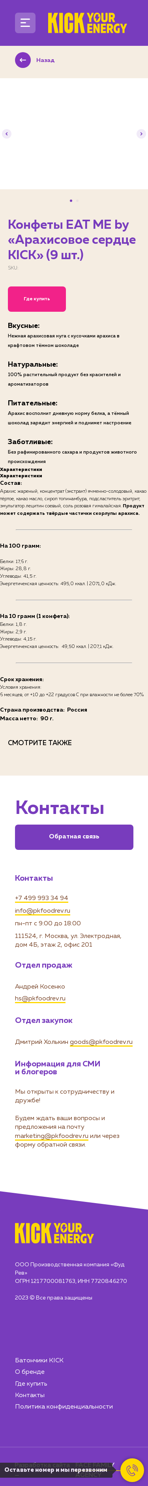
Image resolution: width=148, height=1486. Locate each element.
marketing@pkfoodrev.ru (51, 1136)
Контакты (30, 1395)
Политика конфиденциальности (64, 1407)
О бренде (30, 1372)
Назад (45, 60)
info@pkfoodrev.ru (42, 911)
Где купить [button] (37, 299)
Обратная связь (74, 837)
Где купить (31, 1384)
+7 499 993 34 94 (41, 898)
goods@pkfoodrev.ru (101, 1042)
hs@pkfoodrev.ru (40, 999)
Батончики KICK (39, 1361)
